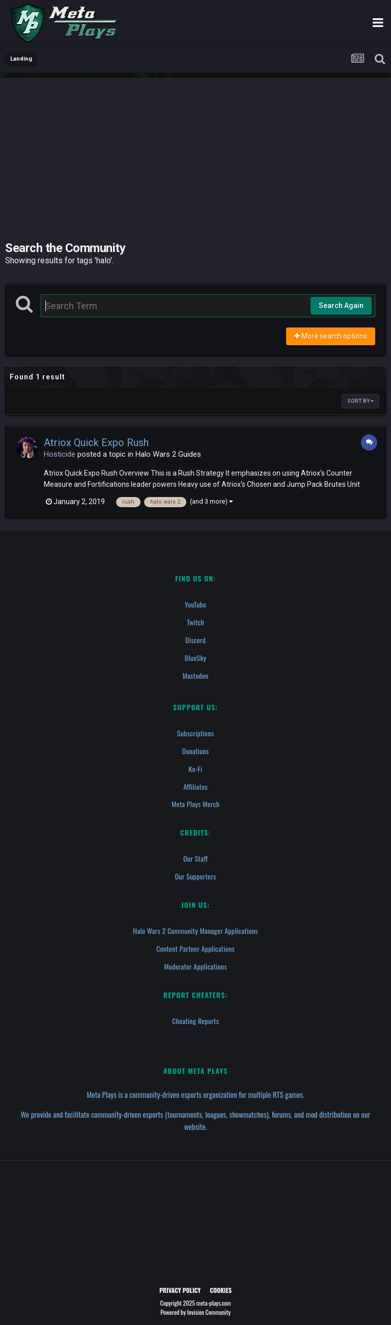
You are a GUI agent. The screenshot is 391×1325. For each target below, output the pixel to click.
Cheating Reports (195, 1014)
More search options (330, 336)
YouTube (196, 604)
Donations (195, 748)
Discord (195, 638)
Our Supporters (195, 871)
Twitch (195, 621)
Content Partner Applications (195, 942)
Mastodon (196, 673)
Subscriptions (195, 731)
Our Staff (195, 854)
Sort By (360, 401)
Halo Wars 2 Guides (168, 454)
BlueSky (196, 656)
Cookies (221, 1283)
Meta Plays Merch (195, 800)
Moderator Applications (195, 960)
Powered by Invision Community (195, 1305)
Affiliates (195, 783)
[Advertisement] (195, 149)
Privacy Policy (180, 1283)
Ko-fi (195, 765)
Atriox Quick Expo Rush (96, 442)
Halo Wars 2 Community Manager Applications (195, 925)
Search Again (341, 305)
